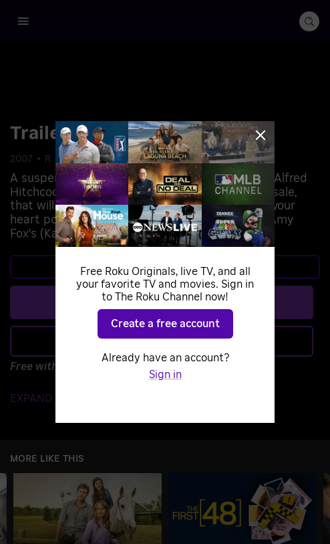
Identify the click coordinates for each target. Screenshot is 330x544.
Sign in (165, 374)
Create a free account (165, 324)
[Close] (260, 135)
